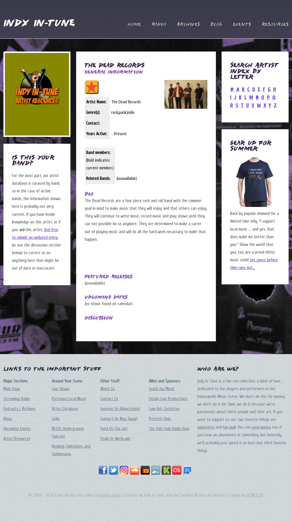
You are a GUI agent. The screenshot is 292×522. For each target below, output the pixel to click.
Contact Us (109, 398)
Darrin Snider (111, 495)
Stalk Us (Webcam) (115, 438)
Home (134, 24)
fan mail (229, 427)
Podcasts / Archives (19, 408)
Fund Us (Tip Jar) (113, 428)
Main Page (11, 389)
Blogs (7, 418)
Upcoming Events (17, 428)
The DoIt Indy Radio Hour (169, 428)
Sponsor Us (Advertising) (120, 408)
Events (242, 24)
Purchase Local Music (69, 398)
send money (261, 427)
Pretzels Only (160, 418)
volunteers (206, 427)
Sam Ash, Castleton (164, 408)
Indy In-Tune (39, 23)
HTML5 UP (255, 495)
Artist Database (65, 408)
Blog (216, 24)
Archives (188, 24)
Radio (158, 24)
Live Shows (61, 389)
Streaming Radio (16, 398)
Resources (275, 24)
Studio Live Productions (168, 398)
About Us (107, 389)
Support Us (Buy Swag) (118, 418)
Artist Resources (17, 438)
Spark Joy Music (162, 389)
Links (56, 418)
